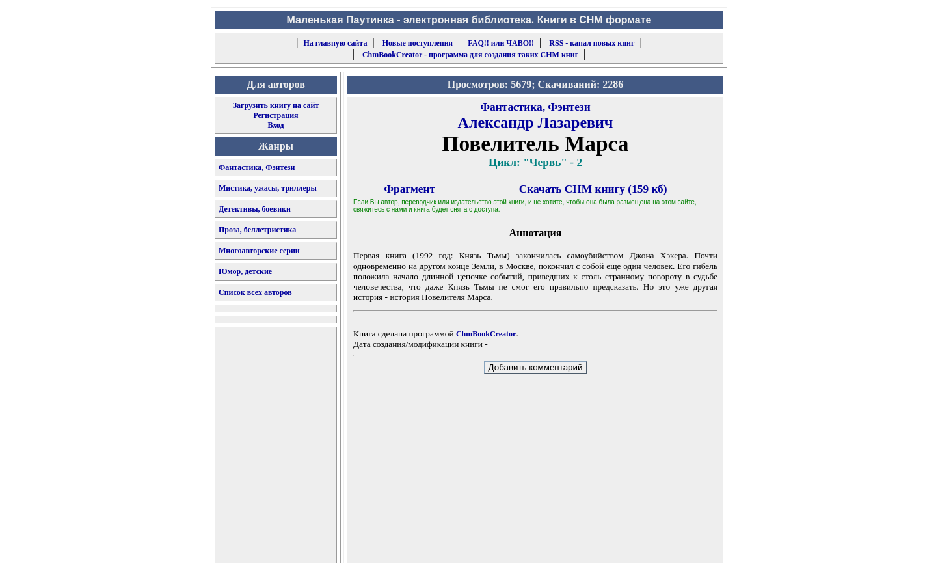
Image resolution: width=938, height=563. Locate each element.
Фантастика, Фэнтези (257, 167)
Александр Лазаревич (535, 122)
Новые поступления (417, 43)
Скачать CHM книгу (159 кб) (593, 189)
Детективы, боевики (255, 208)
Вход (275, 125)
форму (616, 542)
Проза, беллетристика (257, 229)
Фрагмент (409, 189)
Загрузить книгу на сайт (276, 105)
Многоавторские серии (259, 250)
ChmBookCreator (486, 333)
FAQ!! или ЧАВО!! (501, 43)
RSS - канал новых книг (591, 43)
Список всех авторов (255, 292)
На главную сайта (336, 43)
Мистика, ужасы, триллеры (268, 188)
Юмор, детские (245, 271)
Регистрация (275, 115)
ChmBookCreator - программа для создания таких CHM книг (470, 54)
